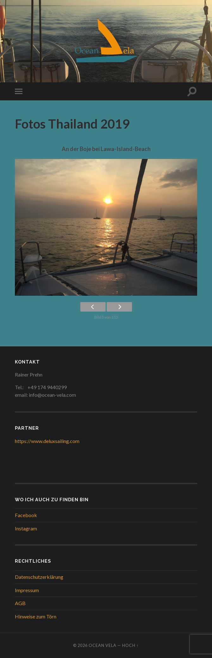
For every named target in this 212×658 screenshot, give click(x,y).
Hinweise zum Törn (35, 616)
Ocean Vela (102, 645)
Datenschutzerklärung (39, 577)
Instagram (26, 528)
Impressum (27, 590)
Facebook (26, 515)
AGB (20, 603)
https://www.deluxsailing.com (47, 441)
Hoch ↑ (130, 645)
